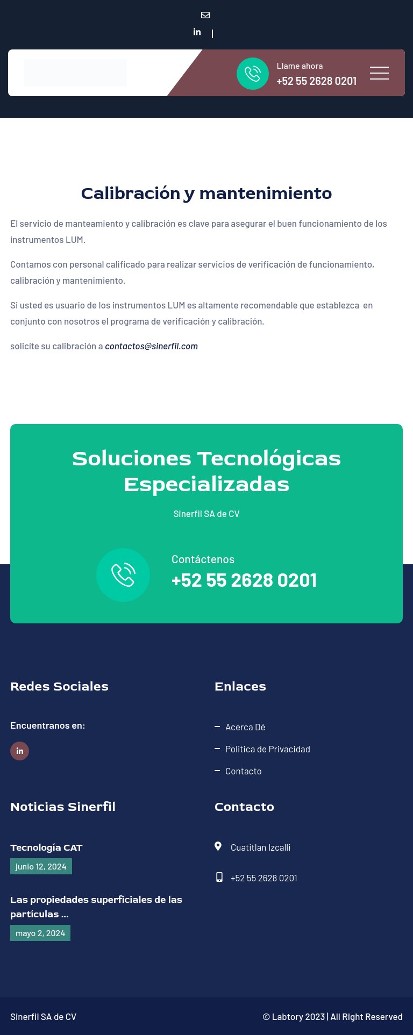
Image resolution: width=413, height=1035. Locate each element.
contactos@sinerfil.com (151, 345)
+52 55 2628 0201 (317, 80)
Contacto (243, 770)
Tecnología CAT (46, 848)
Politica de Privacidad (267, 748)
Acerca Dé (245, 726)
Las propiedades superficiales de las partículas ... (96, 907)
